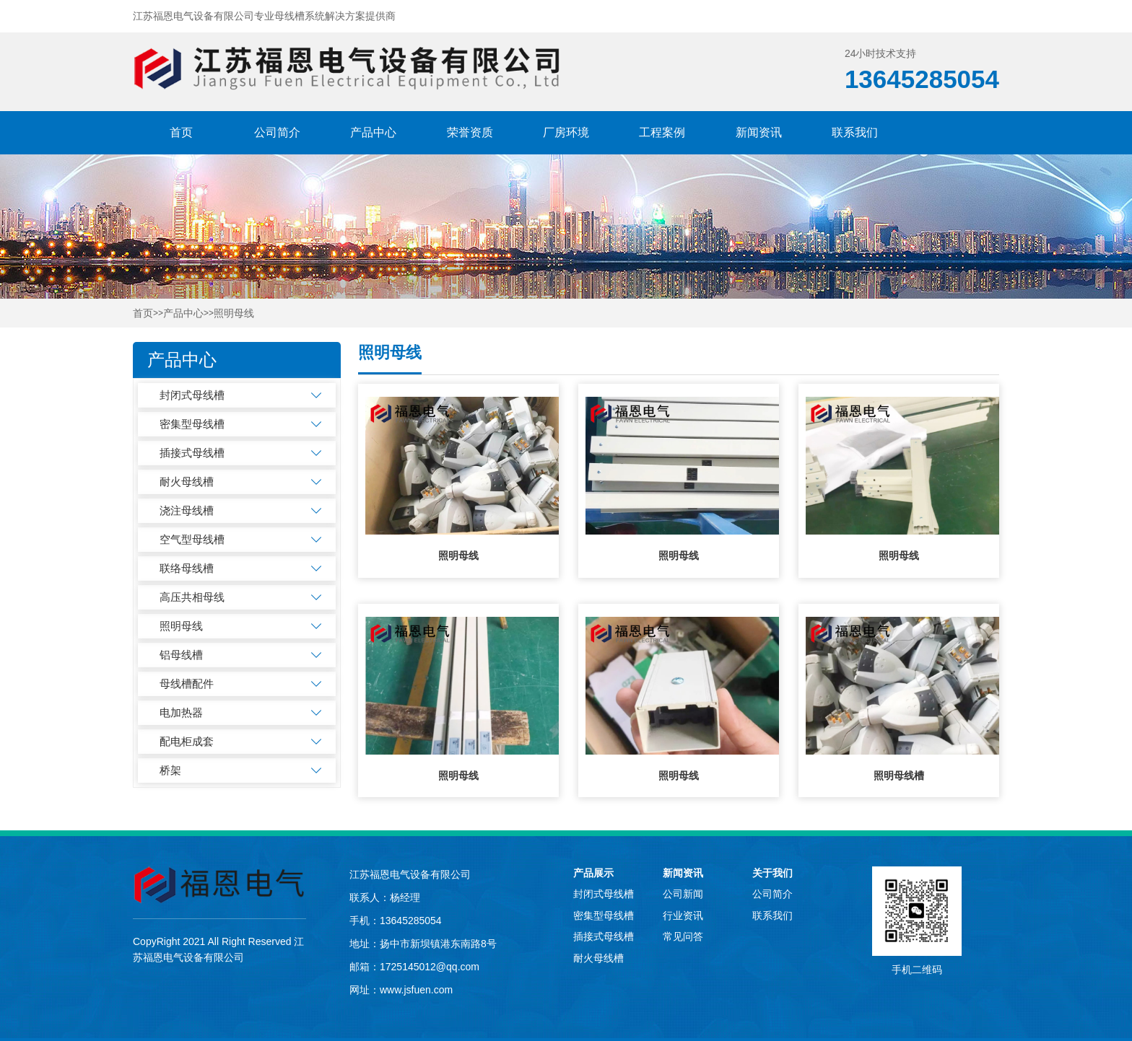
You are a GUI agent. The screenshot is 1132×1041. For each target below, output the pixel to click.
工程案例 (662, 132)
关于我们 (772, 873)
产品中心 (373, 132)
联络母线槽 (187, 568)
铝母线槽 (181, 655)
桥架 (170, 770)
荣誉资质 (470, 132)
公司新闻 (683, 894)
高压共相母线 (192, 597)
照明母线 (234, 313)
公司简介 (277, 132)
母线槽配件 (187, 683)
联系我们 (855, 132)
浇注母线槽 (187, 510)
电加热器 (181, 712)
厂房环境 (566, 132)
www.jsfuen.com (416, 990)
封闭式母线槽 (192, 395)
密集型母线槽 (192, 424)
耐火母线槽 (187, 481)
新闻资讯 (759, 132)
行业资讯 (683, 915)
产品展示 (593, 873)
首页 (181, 132)
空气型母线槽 (192, 539)
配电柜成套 (187, 741)
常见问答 (683, 936)
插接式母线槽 (192, 453)
